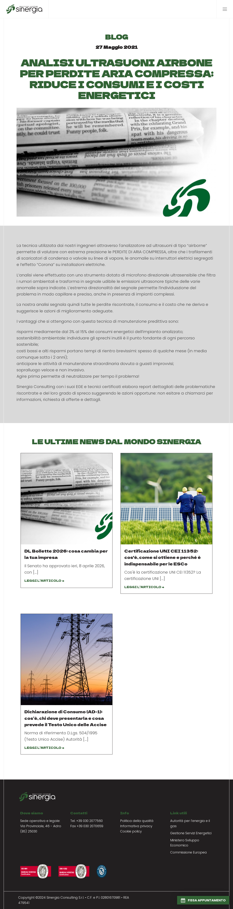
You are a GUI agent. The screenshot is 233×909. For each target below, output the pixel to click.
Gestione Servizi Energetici (191, 833)
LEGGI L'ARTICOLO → (44, 580)
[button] (203, 900)
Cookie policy (131, 831)
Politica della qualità (136, 820)
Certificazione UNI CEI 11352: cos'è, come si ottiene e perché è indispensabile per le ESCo (162, 557)
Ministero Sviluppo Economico (184, 843)
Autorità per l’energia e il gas (190, 823)
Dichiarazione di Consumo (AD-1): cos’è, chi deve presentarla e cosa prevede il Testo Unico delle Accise (65, 718)
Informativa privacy (136, 826)
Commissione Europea (188, 852)
